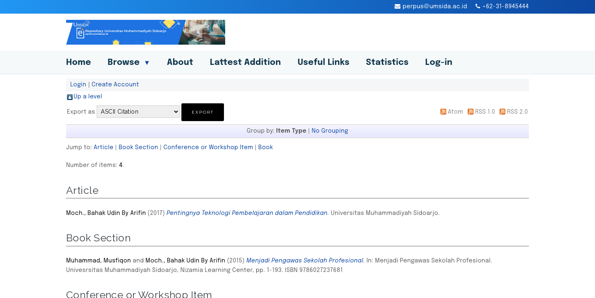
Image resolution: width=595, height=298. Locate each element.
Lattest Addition (245, 62)
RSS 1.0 (485, 112)
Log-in (438, 62)
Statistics (387, 62)
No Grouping (330, 131)
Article (104, 147)
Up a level (88, 97)
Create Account (115, 85)
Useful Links (324, 62)
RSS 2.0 (517, 112)
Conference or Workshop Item (208, 147)
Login (78, 85)
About (180, 62)
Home (78, 62)
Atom (455, 112)
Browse (128, 62)
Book (265, 147)
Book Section (138, 147)
